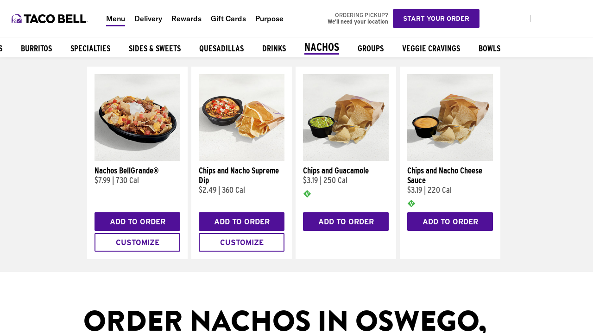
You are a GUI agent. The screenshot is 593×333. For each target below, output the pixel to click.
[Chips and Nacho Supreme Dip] (241, 158)
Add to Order (137, 221)
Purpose (269, 18)
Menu (115, 18)
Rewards (186, 18)
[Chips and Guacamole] (346, 158)
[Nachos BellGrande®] (137, 158)
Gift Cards (228, 18)
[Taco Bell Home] (50, 18)
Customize (137, 242)
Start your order (436, 18)
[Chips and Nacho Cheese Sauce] (450, 158)
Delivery (148, 18)
